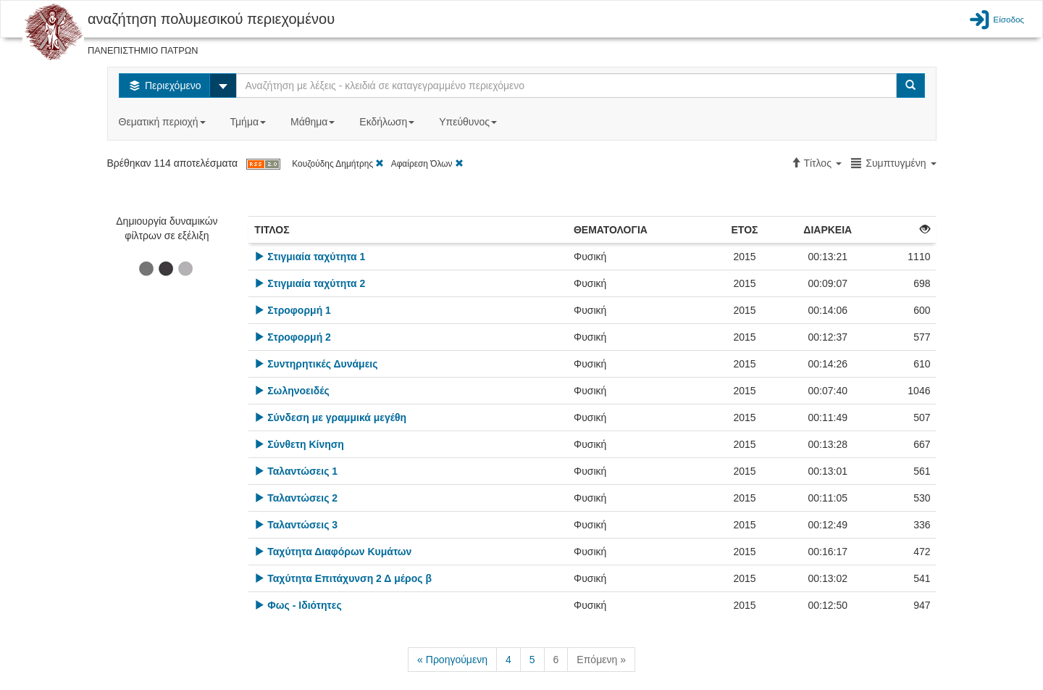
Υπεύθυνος (469, 122)
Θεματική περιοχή (164, 122)
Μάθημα (314, 122)
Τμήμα (249, 122)
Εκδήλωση (388, 122)
